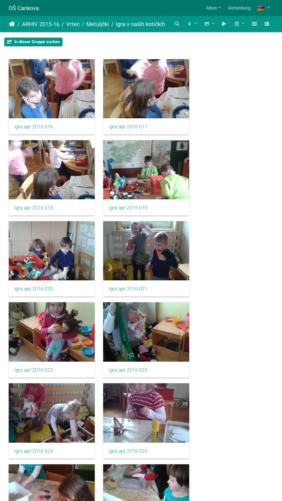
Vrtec (73, 24)
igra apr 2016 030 (215, 439)
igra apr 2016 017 (124, 124)
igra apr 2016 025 (33, 360)
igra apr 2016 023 (124, 282)
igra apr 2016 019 (33, 203)
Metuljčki (97, 24)
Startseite (12, 24)
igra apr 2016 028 (33, 439)
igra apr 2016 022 (33, 282)
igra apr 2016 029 (124, 439)
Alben (211, 8)
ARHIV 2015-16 (40, 24)
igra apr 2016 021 (215, 203)
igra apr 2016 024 (215, 282)
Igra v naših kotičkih (140, 24)
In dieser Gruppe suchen (33, 41)
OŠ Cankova (24, 8)
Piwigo (153, 489)
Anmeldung (239, 8)
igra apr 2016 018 (215, 124)
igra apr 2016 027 (215, 360)
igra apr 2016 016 (33, 124)
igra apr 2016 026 (124, 360)
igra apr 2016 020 (124, 203)
